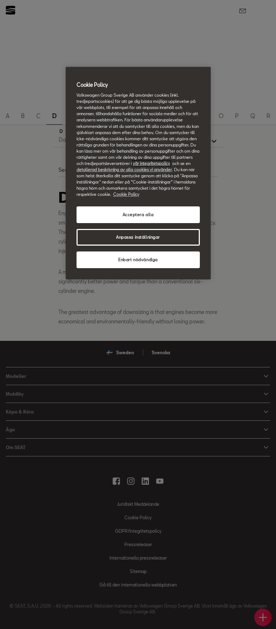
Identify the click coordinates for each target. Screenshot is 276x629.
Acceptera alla (138, 214)
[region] (138, 173)
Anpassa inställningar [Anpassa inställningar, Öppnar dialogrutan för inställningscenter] (138, 237)
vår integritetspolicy (151, 163)
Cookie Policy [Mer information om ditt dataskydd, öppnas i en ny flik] (126, 194)
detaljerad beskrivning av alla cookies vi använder (124, 169)
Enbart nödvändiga (138, 259)
